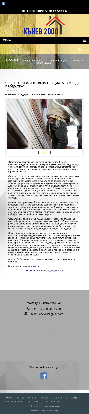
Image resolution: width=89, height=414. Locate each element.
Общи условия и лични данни (22, 401)
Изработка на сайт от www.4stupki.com (46, 411)
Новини (57, 398)
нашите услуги (32, 266)
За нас (20, 398)
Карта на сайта (52, 401)
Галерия (44, 398)
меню (44, 40)
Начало (8, 398)
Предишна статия (35, 270)
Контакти (71, 398)
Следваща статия (54, 270)
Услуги (32, 398)
